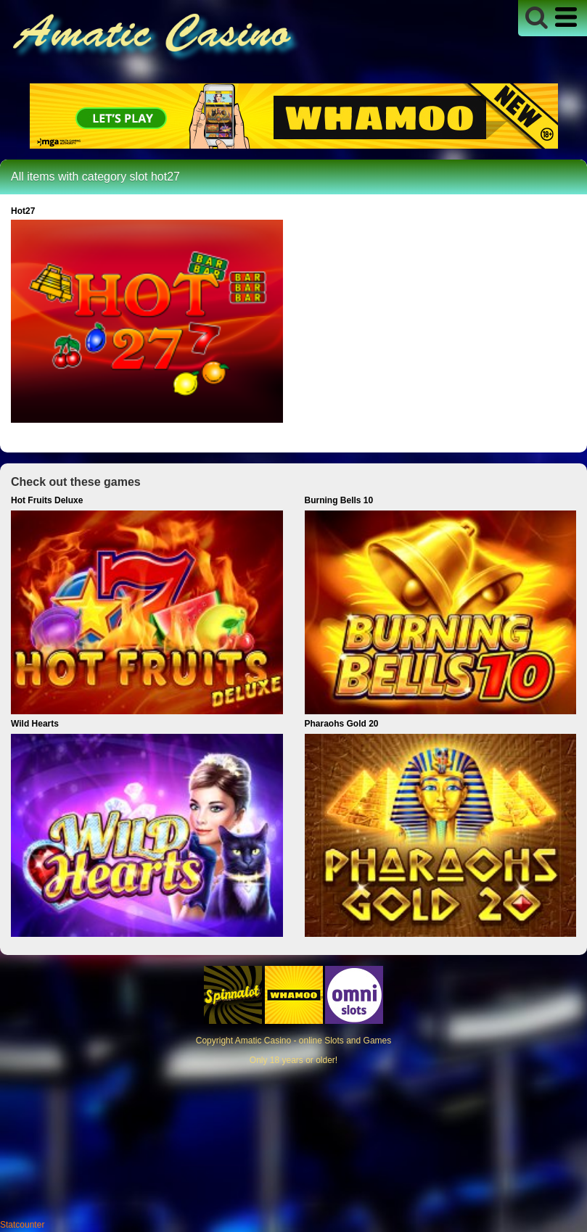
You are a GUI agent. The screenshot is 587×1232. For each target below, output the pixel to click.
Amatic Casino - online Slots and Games (313, 1040)
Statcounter (22, 1225)
